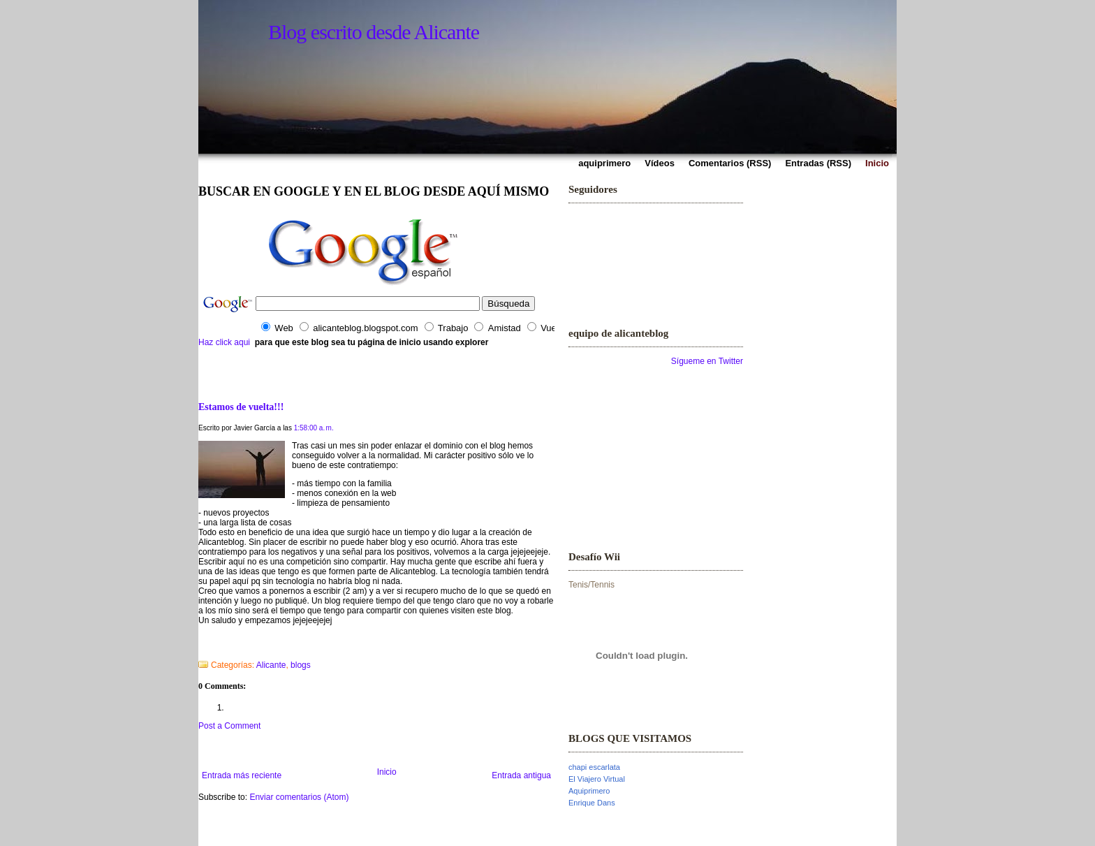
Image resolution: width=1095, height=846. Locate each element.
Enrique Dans (591, 802)
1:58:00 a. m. (314, 428)
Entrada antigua (521, 775)
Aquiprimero (589, 791)
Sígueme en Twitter (707, 361)
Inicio (387, 772)
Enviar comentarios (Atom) (298, 797)
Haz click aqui (224, 342)
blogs (301, 665)
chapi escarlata (594, 767)
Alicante (271, 665)
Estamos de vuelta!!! (241, 406)
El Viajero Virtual (596, 779)
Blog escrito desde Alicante (373, 31)
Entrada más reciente (241, 775)
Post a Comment (229, 726)
